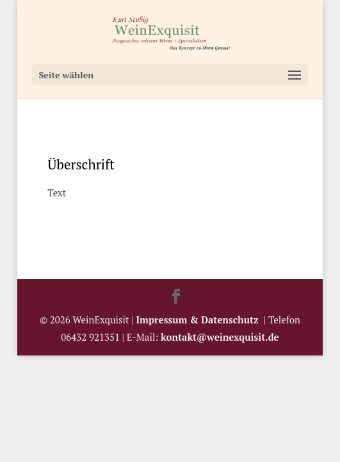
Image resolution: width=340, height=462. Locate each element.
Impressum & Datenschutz (200, 319)
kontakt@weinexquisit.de (220, 336)
